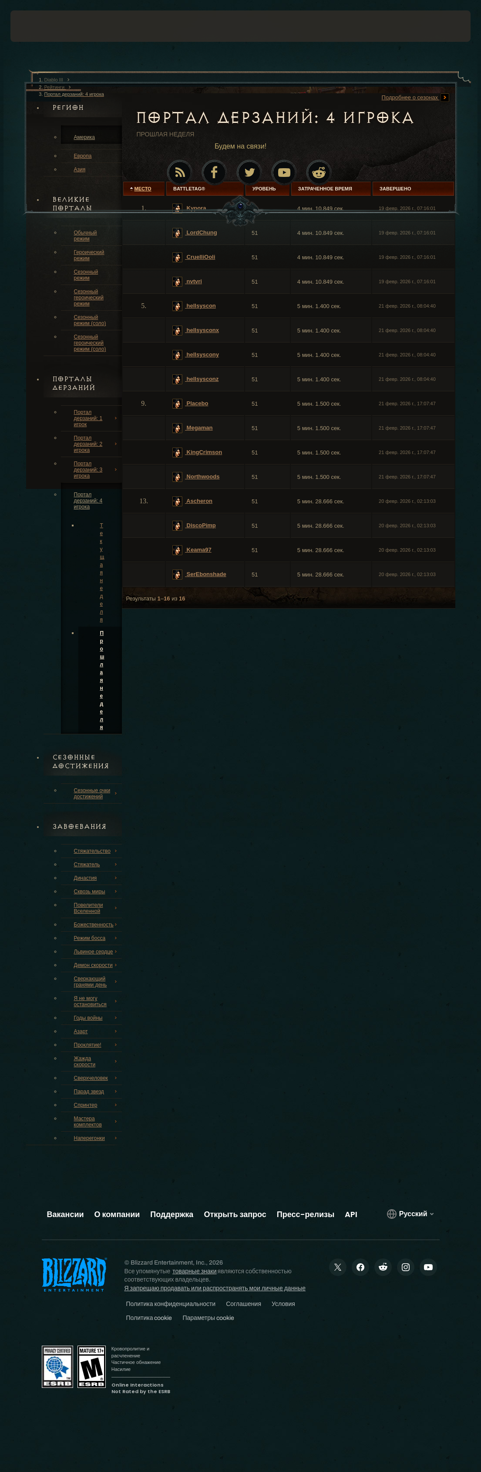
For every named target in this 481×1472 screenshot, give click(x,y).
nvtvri (187, 282)
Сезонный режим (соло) (90, 320)
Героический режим (89, 255)
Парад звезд (96, 1091)
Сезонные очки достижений (96, 793)
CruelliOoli (193, 257)
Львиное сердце (96, 951)
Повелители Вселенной (96, 908)
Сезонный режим (86, 275)
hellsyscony (195, 355)
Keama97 (192, 550)
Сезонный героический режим (89, 297)
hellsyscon (194, 306)
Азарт (96, 1031)
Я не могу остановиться (96, 1001)
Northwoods (195, 477)
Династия (96, 878)
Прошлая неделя (102, 680)
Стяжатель (96, 864)
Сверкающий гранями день (96, 982)
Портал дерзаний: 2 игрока (96, 444)
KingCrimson (197, 453)
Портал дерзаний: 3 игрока (96, 470)
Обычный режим (85, 236)
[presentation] (36, 26)
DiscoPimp (194, 526)
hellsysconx (195, 331)
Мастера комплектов (96, 1122)
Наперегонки (96, 1138)
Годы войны (96, 1017)
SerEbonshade (199, 575)
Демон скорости (96, 965)
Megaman (192, 428)
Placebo (190, 404)
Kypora (189, 209)
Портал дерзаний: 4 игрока (88, 501)
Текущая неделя (102, 572)
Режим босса (96, 938)
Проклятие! (96, 1044)
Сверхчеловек (96, 1078)
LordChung (194, 233)
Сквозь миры (96, 891)
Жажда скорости (96, 1061)
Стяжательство (96, 851)
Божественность (96, 924)
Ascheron (192, 501)
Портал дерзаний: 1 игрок (96, 418)
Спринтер (96, 1105)
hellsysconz (195, 379)
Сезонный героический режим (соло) (90, 343)
